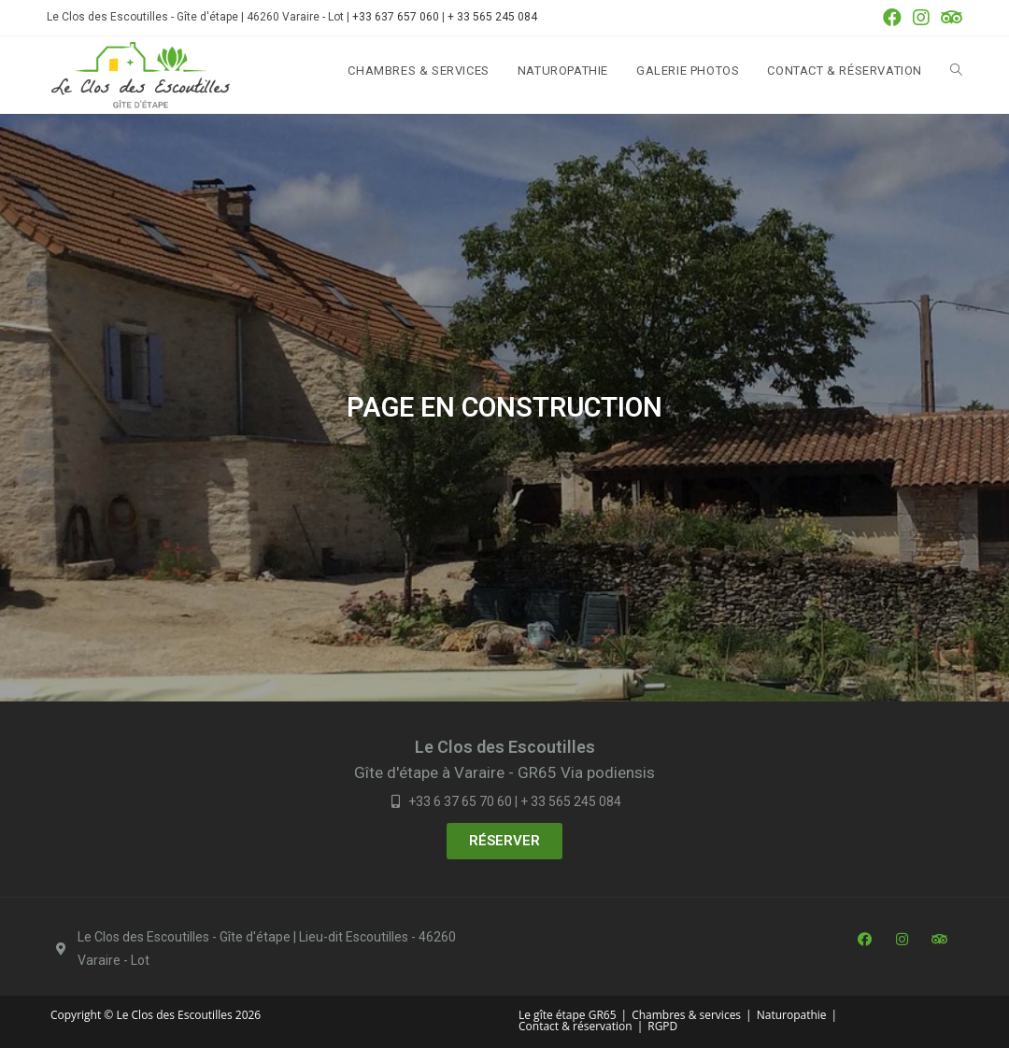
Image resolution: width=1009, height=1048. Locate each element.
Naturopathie (792, 1015)
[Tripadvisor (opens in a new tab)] (948, 17)
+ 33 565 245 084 (492, 16)
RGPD (662, 1026)
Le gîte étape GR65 (568, 1015)
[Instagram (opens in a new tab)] (921, 17)
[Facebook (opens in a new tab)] (892, 17)
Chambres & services (686, 1015)
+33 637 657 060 (395, 16)
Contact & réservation (575, 1026)
